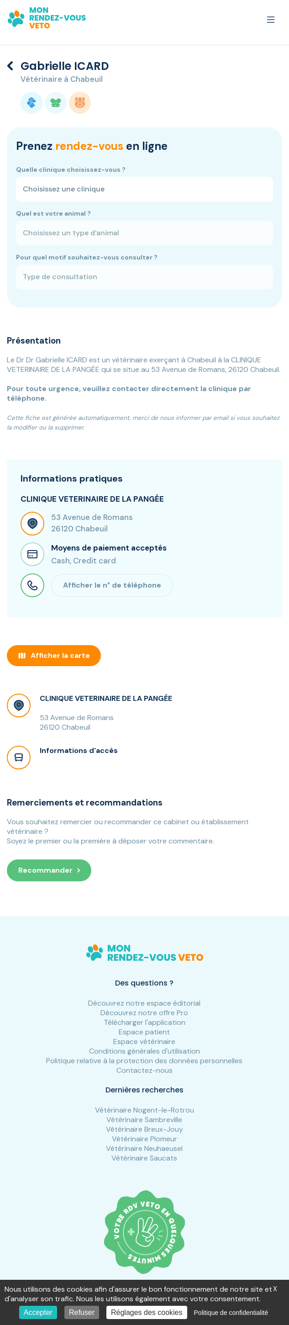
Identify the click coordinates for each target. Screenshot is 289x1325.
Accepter (38, 1312)
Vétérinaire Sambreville (144, 1119)
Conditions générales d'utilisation (144, 1051)
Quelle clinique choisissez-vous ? (71, 169)
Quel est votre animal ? (53, 213)
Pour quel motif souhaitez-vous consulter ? (87, 257)
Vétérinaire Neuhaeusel (144, 1148)
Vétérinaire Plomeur (144, 1139)
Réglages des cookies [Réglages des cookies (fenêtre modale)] (147, 1312)
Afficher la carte (54, 655)
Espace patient (144, 1032)
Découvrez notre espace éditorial (144, 1003)
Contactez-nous (144, 1070)
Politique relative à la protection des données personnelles (144, 1060)
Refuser (82, 1312)
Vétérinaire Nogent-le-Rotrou (144, 1110)
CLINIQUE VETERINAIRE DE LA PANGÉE (106, 698)
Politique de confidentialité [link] (231, 1312)
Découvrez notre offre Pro (144, 1013)
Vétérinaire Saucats (144, 1158)
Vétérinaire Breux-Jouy (144, 1129)
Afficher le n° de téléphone (112, 585)
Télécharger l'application (144, 1022)
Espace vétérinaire (144, 1041)
